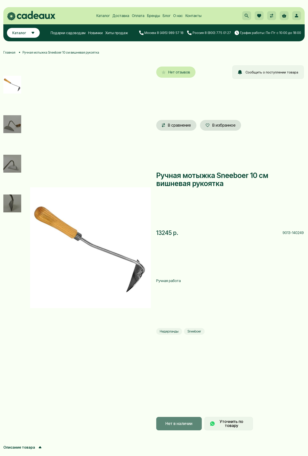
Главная (9, 52)
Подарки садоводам (68, 33)
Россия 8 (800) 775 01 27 (209, 33)
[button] (246, 15)
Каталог (103, 16)
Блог (167, 16)
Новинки (95, 33)
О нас (178, 16)
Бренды (153, 16)
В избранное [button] (220, 125)
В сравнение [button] (176, 125)
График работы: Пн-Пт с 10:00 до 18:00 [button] (268, 33)
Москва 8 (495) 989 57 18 (161, 33)
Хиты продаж (116, 33)
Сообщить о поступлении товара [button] (268, 72)
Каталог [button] (23, 33)
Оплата (138, 16)
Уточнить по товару (226, 423)
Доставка (120, 16)
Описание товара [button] (22, 447)
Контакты (193, 16)
